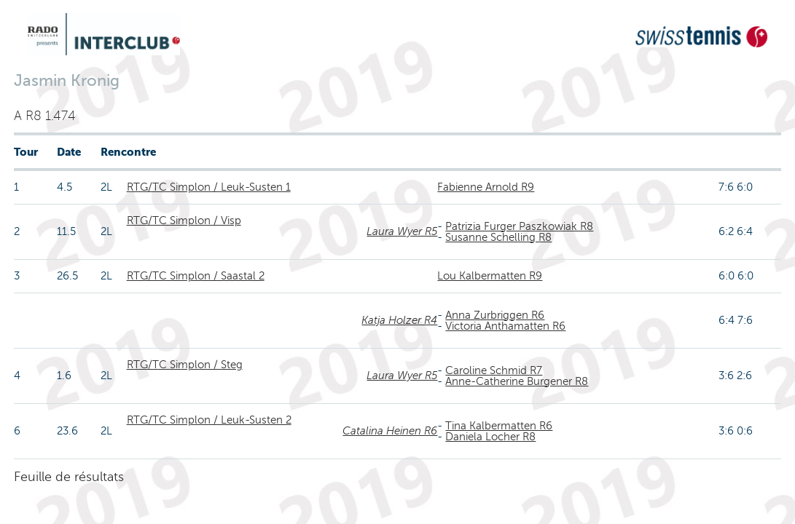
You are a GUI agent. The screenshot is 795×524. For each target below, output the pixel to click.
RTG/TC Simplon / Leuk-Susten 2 (209, 420)
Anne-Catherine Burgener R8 (516, 381)
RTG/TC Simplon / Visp (184, 220)
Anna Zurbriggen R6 (494, 315)
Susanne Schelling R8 (498, 237)
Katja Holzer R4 (399, 320)
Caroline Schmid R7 (493, 370)
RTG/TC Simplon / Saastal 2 (196, 276)
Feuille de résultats (69, 476)
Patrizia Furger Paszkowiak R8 (519, 226)
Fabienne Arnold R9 (485, 187)
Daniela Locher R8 (490, 436)
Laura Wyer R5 (402, 231)
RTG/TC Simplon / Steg (185, 364)
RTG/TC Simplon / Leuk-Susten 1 (209, 187)
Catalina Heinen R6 (389, 431)
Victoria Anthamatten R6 (505, 326)
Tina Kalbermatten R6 (498, 426)
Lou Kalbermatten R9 (489, 276)
